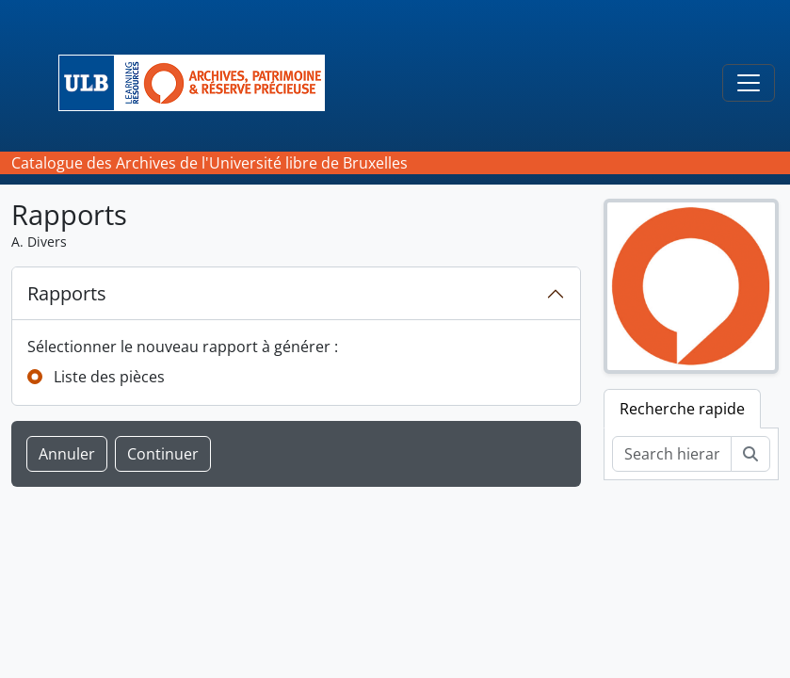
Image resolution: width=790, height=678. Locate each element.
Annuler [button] (67, 454)
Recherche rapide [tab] (682, 408)
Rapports (66, 293)
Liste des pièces (109, 376)
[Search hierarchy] (672, 454)
